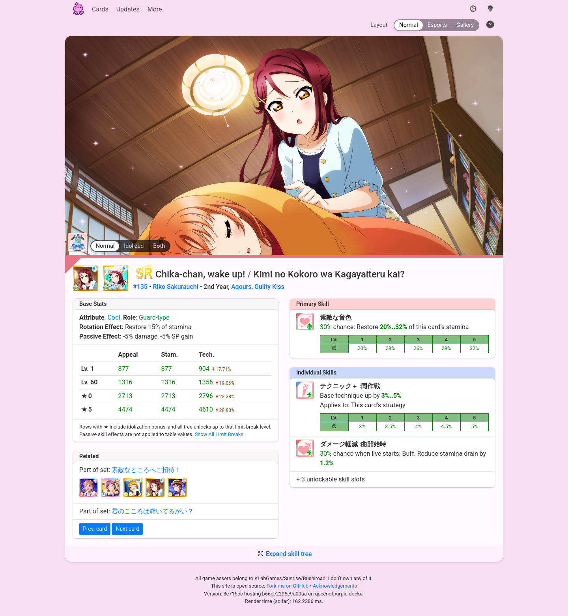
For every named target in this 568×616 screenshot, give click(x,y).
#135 (140, 286)
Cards (100, 9)
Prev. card (95, 529)
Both (159, 246)
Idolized (134, 246)
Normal (105, 246)
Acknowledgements (335, 586)
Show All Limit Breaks (219, 434)
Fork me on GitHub (288, 586)
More (155, 9)
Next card (127, 529)
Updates (128, 9)
